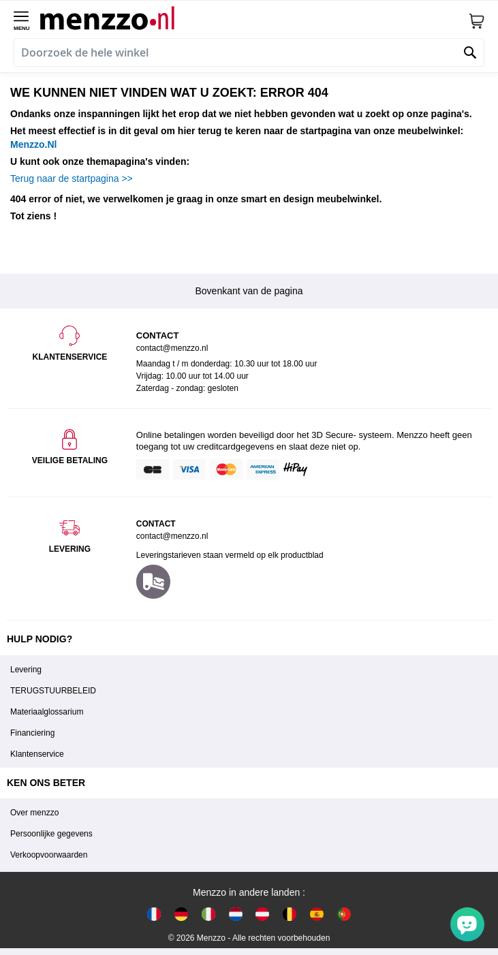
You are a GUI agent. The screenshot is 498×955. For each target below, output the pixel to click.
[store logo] (254, 18)
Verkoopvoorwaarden (48, 855)
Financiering (32, 733)
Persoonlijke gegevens (51, 834)
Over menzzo (34, 812)
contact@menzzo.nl (172, 536)
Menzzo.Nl (33, 144)
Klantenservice (37, 754)
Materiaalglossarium (46, 712)
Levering (26, 669)
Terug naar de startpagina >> (71, 178)
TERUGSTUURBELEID (53, 690)
